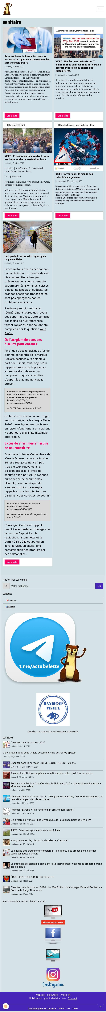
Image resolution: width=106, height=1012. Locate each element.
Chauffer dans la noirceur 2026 (28, 742)
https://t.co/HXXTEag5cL (18, 400)
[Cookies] (6, 1006)
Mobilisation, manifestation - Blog (79, 31)
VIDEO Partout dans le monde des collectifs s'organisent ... (74, 175)
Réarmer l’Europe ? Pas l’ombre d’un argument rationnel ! (43, 809)
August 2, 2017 (35, 408)
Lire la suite (12, 116)
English (10, 606)
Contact (72, 998)
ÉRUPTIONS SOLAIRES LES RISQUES (33, 877)
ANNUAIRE (40, 995)
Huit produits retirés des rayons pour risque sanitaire (25, 257)
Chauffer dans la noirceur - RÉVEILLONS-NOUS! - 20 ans (43, 762)
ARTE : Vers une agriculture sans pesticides (35, 830)
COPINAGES (52, 995)
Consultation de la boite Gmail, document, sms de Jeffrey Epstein (39, 752)
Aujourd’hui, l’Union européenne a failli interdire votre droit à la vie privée (51, 773)
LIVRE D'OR (64, 995)
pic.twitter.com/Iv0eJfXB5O (19, 403)
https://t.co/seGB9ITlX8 (17, 506)
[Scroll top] (100, 1006)
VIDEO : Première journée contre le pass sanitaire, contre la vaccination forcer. (27, 157)
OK (99, 586)
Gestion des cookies (68, 1008)
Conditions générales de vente (42, 1008)
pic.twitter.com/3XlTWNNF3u (20, 509)
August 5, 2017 (14, 517)
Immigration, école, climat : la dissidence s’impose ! (39, 840)
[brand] (8, 8)
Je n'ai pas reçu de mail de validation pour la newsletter (53, 731)
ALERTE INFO (20, 125)
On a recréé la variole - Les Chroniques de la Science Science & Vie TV (51, 819)
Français (11, 600)
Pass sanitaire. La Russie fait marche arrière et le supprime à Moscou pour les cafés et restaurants (27, 59)
